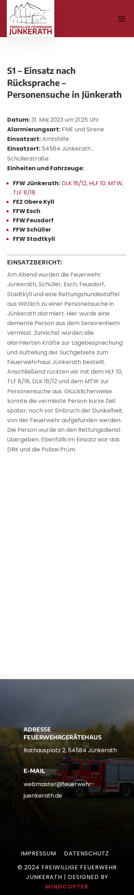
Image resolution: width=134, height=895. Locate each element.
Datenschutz (86, 854)
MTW (115, 183)
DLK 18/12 (73, 183)
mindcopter (67, 887)
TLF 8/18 (24, 192)
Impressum (38, 854)
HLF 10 (97, 183)
